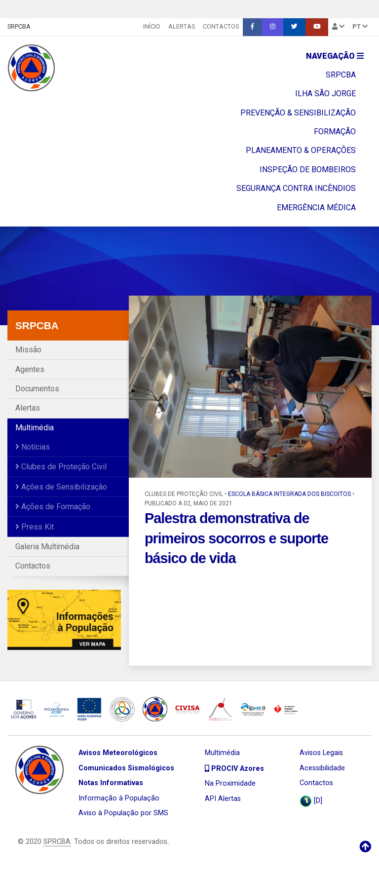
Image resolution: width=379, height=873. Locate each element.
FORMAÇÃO (335, 131)
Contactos (221, 26)
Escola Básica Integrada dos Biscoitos (289, 494)
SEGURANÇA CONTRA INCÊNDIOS (296, 188)
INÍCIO (151, 26)
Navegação (335, 56)
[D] (311, 801)
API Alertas (223, 799)
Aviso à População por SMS (123, 813)
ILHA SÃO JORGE (325, 93)
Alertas (181, 26)
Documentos (37, 388)
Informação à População (118, 798)
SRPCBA (19, 26)
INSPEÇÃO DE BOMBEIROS (308, 169)
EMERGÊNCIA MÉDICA (316, 207)
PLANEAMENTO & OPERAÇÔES (301, 150)
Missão (28, 349)
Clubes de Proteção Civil (61, 466)
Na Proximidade (230, 783)
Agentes (29, 369)
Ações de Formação (52, 506)
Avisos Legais (321, 753)
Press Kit (34, 526)
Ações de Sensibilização (61, 487)
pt (360, 26)
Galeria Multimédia (47, 546)
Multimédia (34, 427)
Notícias (32, 447)
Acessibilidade (322, 768)
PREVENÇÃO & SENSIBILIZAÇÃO (298, 112)
